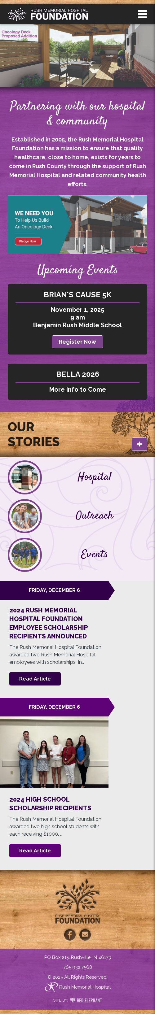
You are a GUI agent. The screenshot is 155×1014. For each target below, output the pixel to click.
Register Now (77, 341)
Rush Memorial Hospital (78, 987)
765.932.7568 (77, 967)
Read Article (35, 679)
